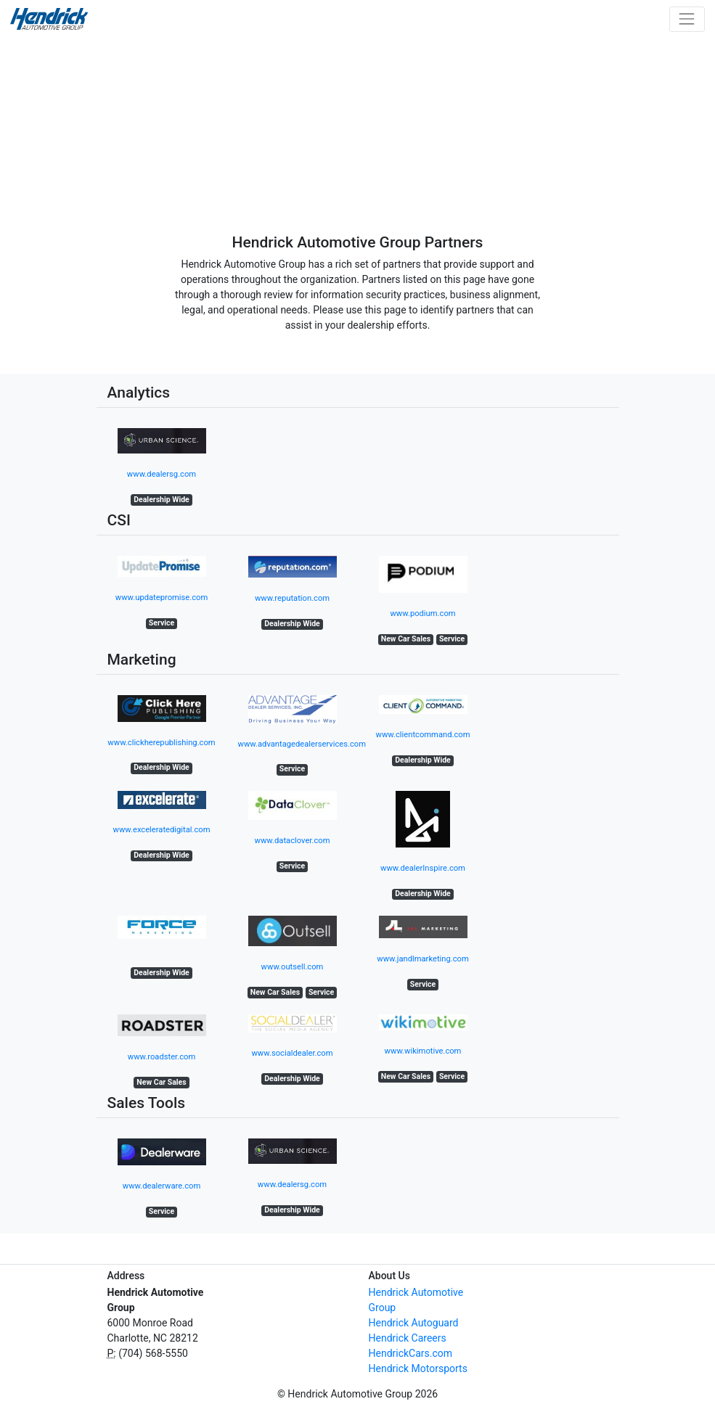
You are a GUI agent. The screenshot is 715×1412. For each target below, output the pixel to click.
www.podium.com (422, 613)
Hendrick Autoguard (414, 1323)
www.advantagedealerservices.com (302, 744)
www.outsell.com (292, 967)
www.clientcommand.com (423, 734)
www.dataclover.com (292, 840)
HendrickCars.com (411, 1353)
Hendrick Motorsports (418, 1368)
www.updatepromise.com (161, 597)
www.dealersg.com (161, 474)
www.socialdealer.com (291, 1053)
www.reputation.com (292, 598)
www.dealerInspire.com (422, 868)
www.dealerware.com (161, 1186)
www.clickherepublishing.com (161, 742)
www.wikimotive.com (423, 1051)
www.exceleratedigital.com (161, 829)
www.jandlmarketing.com (422, 959)
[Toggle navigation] (687, 19)
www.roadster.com (161, 1057)
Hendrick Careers (407, 1338)
